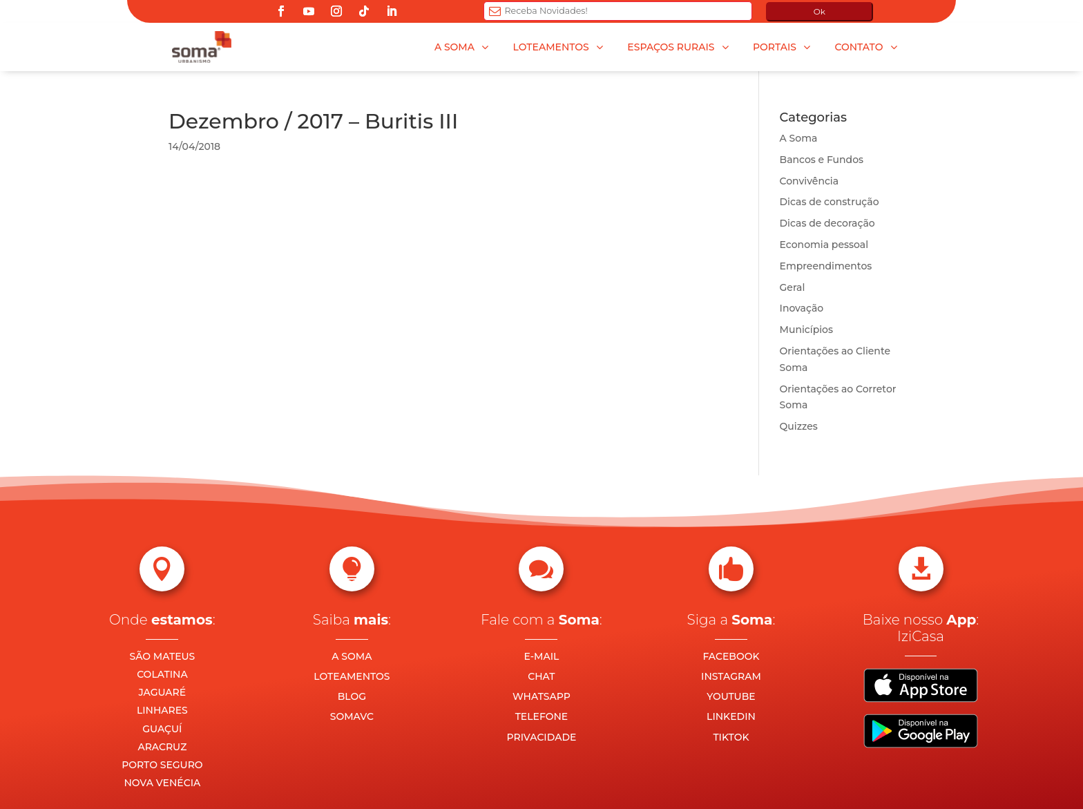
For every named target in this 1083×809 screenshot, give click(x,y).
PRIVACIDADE (542, 737)
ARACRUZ (161, 747)
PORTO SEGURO (162, 765)
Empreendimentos (826, 266)
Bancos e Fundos (822, 159)
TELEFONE (541, 716)
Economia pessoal (824, 244)
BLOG (352, 696)
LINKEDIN (731, 716)
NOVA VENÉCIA (162, 783)
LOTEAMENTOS (352, 676)
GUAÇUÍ (162, 729)
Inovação (802, 308)
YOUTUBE (731, 696)
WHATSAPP (541, 696)
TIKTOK (731, 737)
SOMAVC (352, 716)
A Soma (799, 138)
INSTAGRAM (731, 676)
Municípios (806, 329)
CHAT (541, 676)
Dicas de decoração (827, 223)
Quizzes (799, 426)
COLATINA (162, 674)
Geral (792, 287)
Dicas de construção (829, 202)
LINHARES (162, 710)
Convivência (809, 181)
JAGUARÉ (162, 692)
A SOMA (352, 656)
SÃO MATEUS (162, 656)
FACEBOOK (730, 656)
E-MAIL (541, 656)
